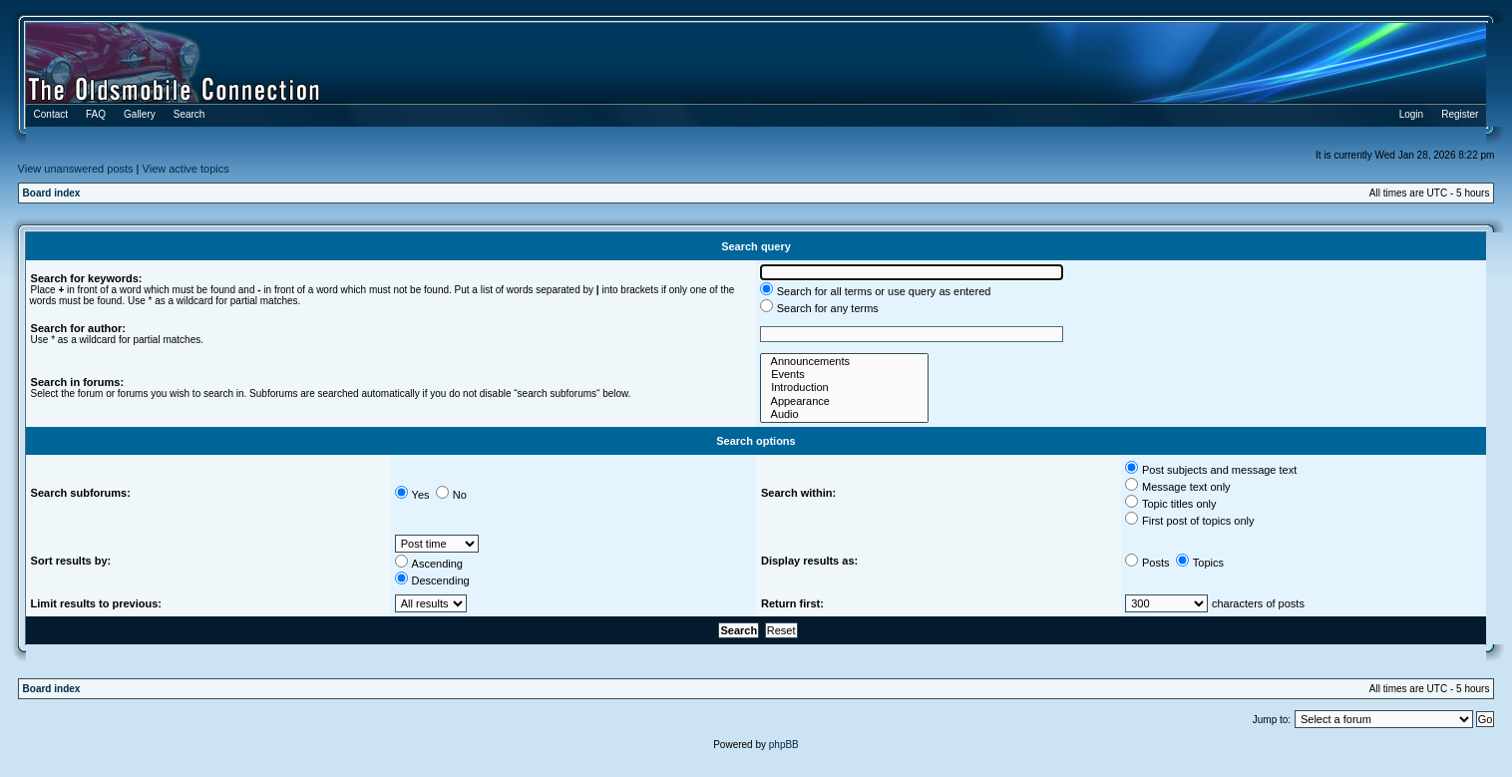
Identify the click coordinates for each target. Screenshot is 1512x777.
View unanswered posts (76, 169)
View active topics (186, 169)
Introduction (844, 387)
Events (844, 374)
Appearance (844, 401)
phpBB (784, 744)
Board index (52, 193)
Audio (844, 414)
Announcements (844, 361)
